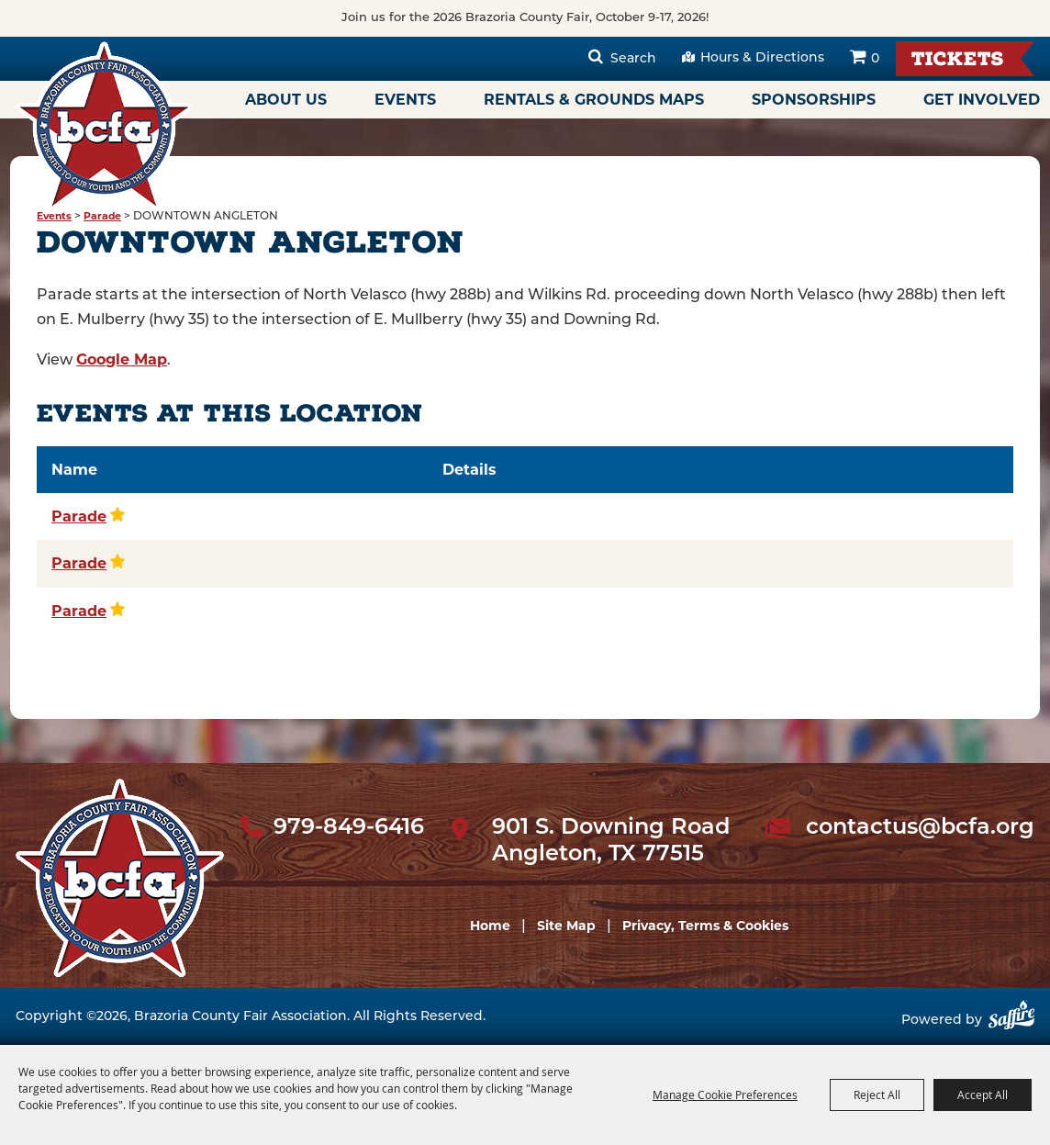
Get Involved (981, 99)
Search (633, 59)
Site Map (566, 925)
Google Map (121, 359)
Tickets (957, 61)
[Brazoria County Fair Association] (104, 125)
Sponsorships (814, 99)
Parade (102, 216)
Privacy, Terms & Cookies (705, 925)
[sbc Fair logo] (120, 878)
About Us (286, 99)
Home (490, 925)
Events (405, 99)
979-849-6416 (349, 828)
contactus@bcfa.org (920, 828)
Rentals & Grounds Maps (594, 99)
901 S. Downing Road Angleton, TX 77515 (611, 841)
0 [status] (875, 59)
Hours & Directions (762, 58)
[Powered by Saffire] (1011, 1021)
